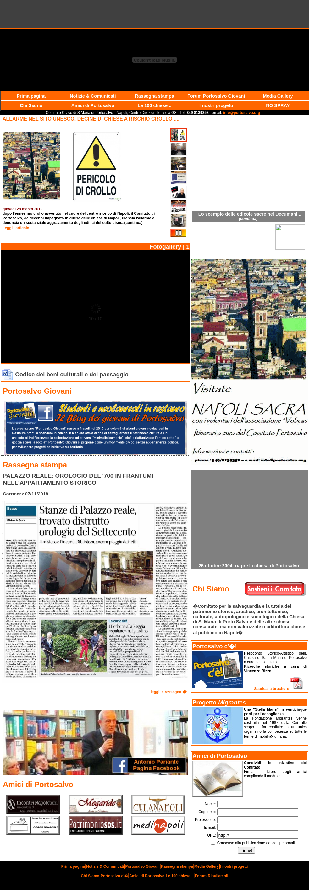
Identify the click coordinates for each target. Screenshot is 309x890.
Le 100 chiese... (155, 105)
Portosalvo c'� (114, 876)
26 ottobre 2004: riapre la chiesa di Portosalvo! (250, 565)
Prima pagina (31, 96)
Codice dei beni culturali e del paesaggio (65, 374)
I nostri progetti (216, 105)
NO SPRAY (278, 105)
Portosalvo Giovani (142, 866)
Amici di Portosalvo (92, 105)
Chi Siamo (31, 105)
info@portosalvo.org (241, 113)
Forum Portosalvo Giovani (216, 96)
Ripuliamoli (218, 876)
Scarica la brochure (279, 689)
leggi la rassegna (169, 692)
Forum (201, 876)
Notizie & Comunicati (93, 96)
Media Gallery (278, 96)
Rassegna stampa (154, 96)
